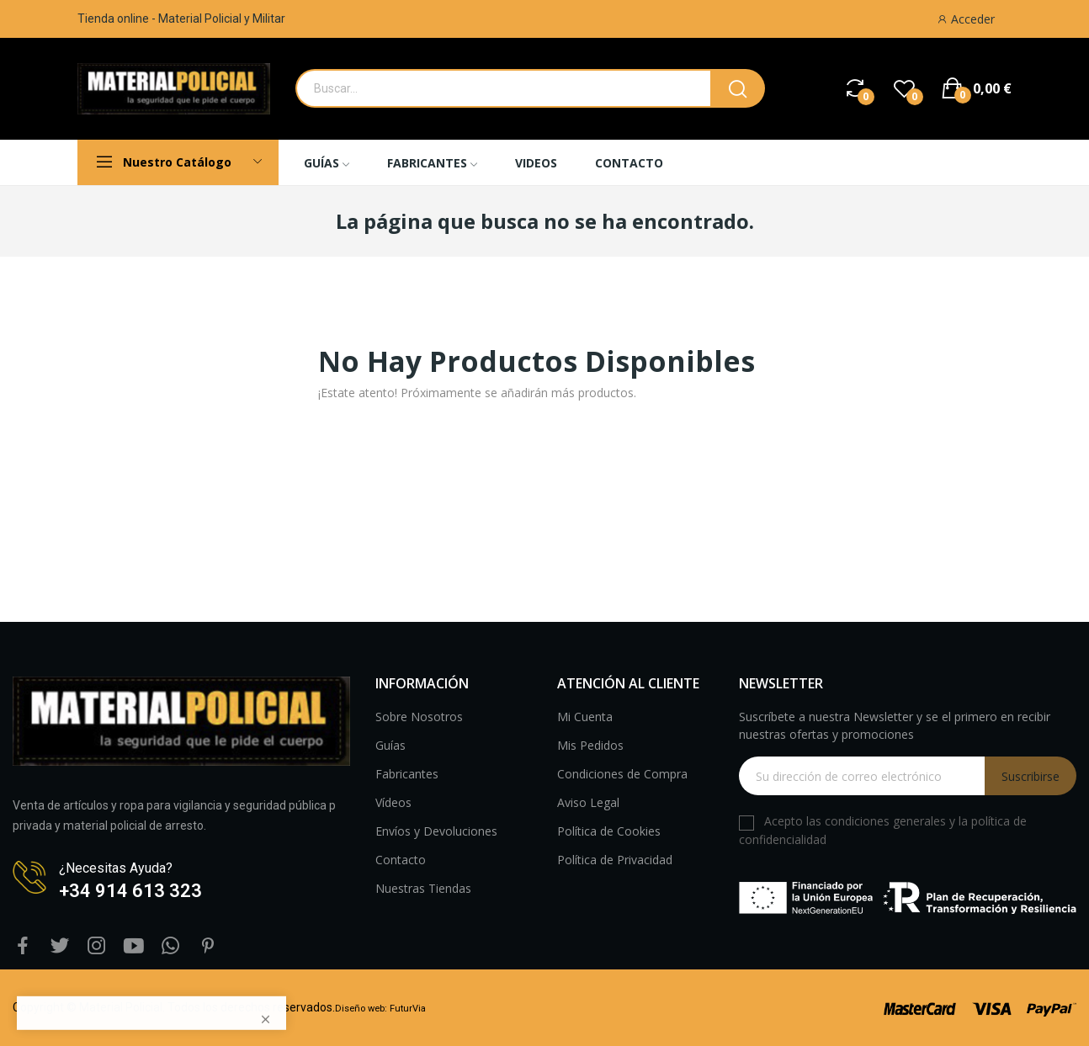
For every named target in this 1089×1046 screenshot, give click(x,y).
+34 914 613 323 (130, 890)
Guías (390, 745)
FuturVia (408, 1008)
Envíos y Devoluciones (436, 831)
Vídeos (393, 802)
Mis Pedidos (590, 745)
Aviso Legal (588, 802)
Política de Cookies (609, 831)
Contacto (400, 860)
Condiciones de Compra (622, 774)
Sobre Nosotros (419, 717)
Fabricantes (406, 774)
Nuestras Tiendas (423, 888)
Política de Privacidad (614, 860)
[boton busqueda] (737, 88)
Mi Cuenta (585, 717)
